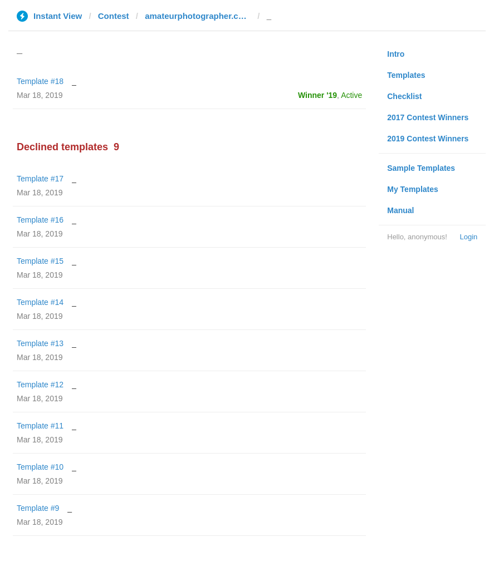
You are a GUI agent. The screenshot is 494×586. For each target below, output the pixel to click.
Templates (406, 75)
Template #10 (40, 466)
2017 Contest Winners (427, 117)
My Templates (412, 189)
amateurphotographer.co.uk (198, 16)
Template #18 (40, 81)
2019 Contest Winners (427, 138)
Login (468, 237)
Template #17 (40, 178)
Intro (395, 54)
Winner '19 (317, 95)
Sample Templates (421, 168)
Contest (113, 16)
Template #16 (40, 219)
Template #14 (40, 302)
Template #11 (40, 425)
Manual (400, 210)
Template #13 (40, 343)
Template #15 (40, 261)
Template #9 (38, 508)
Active (351, 95)
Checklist (404, 96)
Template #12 (40, 384)
